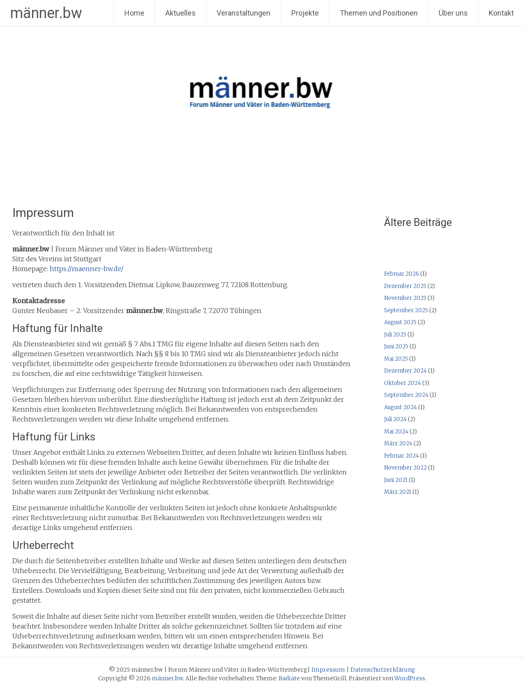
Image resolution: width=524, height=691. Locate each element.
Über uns (453, 13)
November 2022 (405, 467)
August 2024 (400, 407)
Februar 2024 (401, 455)
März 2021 (397, 491)
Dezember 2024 (405, 370)
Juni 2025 (396, 346)
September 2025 (406, 310)
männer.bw (46, 13)
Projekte (305, 13)
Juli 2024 (395, 419)
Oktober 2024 (402, 383)
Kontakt (501, 13)
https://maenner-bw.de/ (87, 269)
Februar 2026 (401, 273)
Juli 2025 (395, 334)
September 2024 (406, 395)
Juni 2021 (395, 480)
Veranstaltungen (243, 13)
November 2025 (405, 298)
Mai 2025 (396, 358)
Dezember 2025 (405, 286)
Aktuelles (180, 13)
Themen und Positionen (379, 13)
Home (134, 13)
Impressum (328, 669)
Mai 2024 (396, 431)
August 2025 (400, 322)
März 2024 (398, 443)
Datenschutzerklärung (382, 669)
